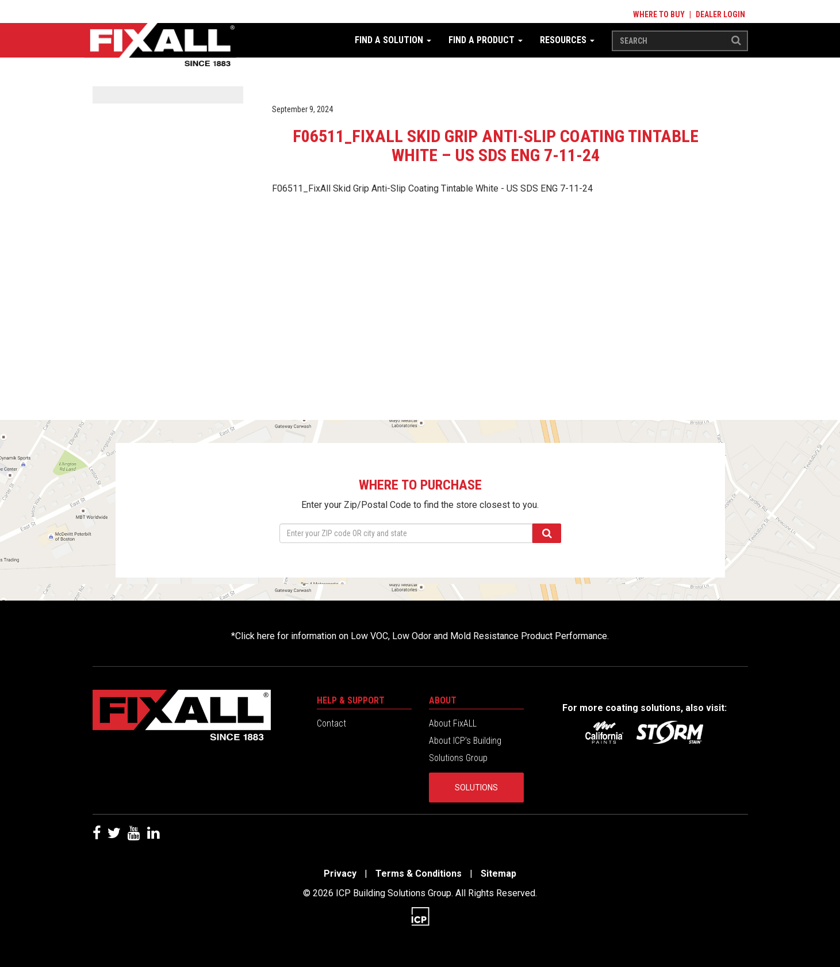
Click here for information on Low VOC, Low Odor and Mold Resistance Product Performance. (422, 635)
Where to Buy (659, 14)
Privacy (340, 873)
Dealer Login (720, 14)
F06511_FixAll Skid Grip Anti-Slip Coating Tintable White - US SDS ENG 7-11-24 (432, 188)
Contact (331, 723)
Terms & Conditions (418, 873)
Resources (567, 40)
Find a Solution (393, 40)
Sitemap (498, 873)
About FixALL (453, 723)
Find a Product (485, 40)
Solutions (476, 787)
